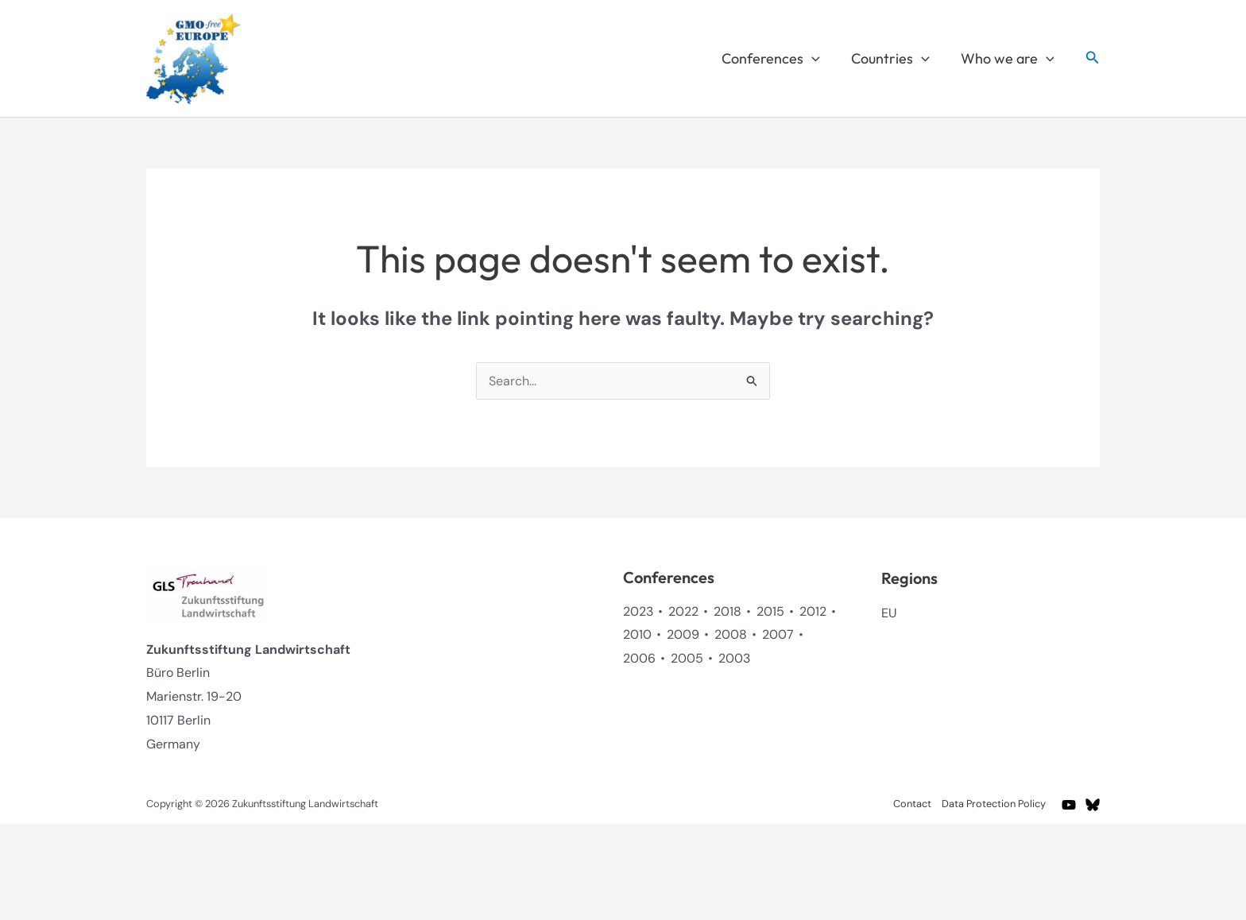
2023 (638, 611)
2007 (778, 634)
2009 (683, 634)
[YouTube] (1069, 805)
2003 (734, 658)
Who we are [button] (1008, 59)
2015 (770, 611)
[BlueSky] (1092, 805)
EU (888, 613)
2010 (637, 634)
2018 (727, 611)
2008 (730, 634)
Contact (912, 803)
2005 (687, 658)
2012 (812, 611)
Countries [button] (893, 59)
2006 (639, 658)
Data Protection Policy (994, 803)
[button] (817, 59)
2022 (683, 611)
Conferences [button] (776, 59)
